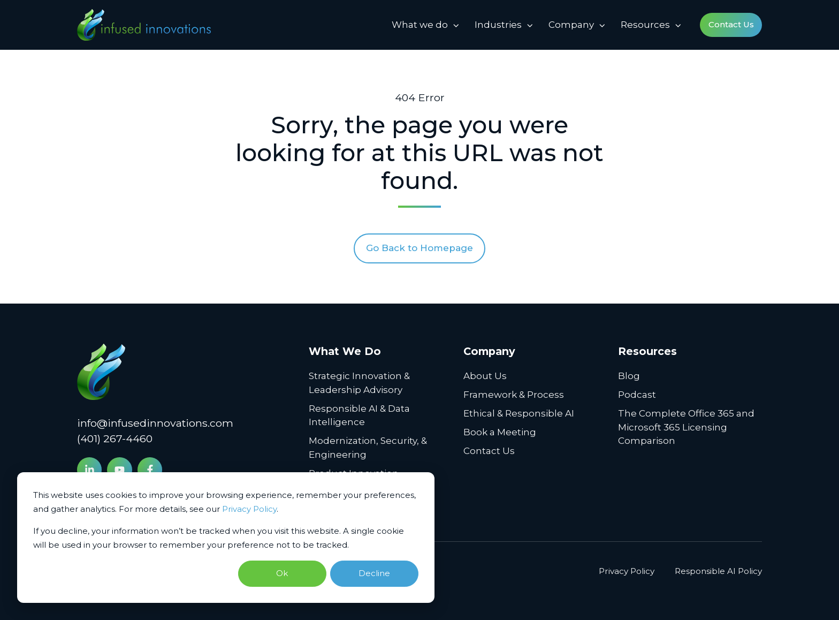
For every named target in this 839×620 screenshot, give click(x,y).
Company (571, 24)
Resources (645, 24)
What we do (420, 24)
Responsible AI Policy (718, 571)
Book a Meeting (499, 432)
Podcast (637, 394)
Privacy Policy (249, 509)
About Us (485, 376)
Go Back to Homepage (419, 248)
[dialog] (225, 537)
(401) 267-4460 (114, 438)
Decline (374, 573)
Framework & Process (513, 394)
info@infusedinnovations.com (155, 423)
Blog (629, 376)
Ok (282, 573)
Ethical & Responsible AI (518, 413)
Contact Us (731, 24)
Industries (498, 24)
